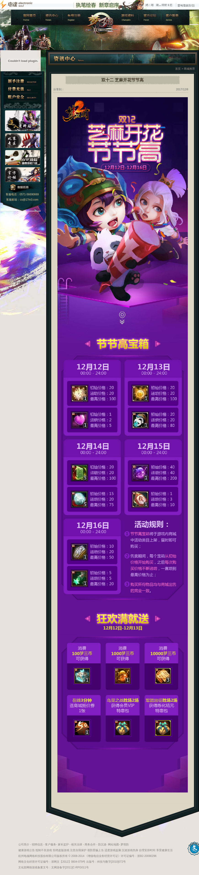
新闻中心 (51, 17)
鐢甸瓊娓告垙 (185, 5)
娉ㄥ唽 (149, 5)
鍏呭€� (138, 5)
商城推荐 (189, 68)
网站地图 (113, 844)
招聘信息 (37, 844)
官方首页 (25, 17)
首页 (178, 68)
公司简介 (23, 844)
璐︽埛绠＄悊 (164, 5)
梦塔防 (125, 844)
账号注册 (73, 17)
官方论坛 (150, 17)
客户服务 (175, 17)
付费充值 (22, 89)
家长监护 (63, 844)
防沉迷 (102, 844)
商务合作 (90, 844)
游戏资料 (127, 17)
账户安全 (22, 97)
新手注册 (22, 81)
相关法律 (76, 844)
